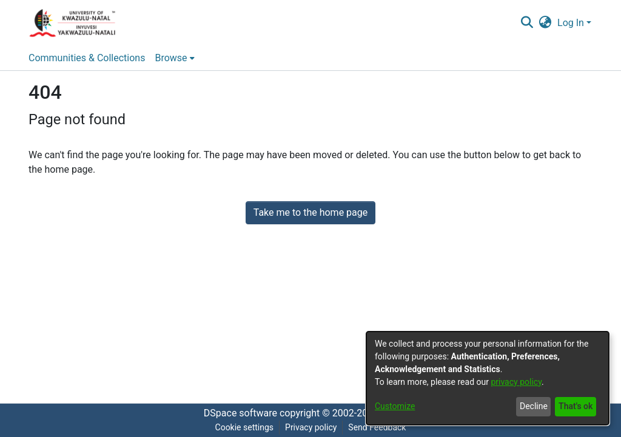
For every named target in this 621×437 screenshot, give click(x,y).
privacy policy (516, 382)
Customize (395, 406)
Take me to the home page (310, 212)
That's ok (575, 406)
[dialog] (487, 378)
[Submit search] (526, 23)
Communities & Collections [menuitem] (87, 58)
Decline (534, 406)
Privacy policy (311, 427)
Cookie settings (244, 427)
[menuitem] (545, 23)
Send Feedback (377, 427)
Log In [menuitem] (570, 22)
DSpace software (240, 413)
